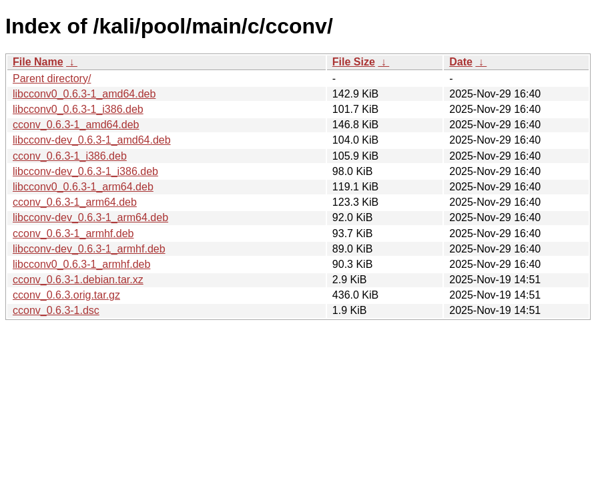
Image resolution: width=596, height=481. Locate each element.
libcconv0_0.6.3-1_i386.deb (78, 109)
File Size (353, 61)
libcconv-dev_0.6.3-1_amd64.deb (92, 140)
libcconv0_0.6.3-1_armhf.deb (81, 264)
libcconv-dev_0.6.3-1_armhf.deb (89, 249)
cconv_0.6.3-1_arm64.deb (75, 202)
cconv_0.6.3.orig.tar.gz (66, 295)
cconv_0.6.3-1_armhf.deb (73, 233)
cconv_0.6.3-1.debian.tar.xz (78, 279)
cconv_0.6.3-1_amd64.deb (76, 124)
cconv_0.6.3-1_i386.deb (70, 156)
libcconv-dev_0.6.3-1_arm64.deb (90, 217)
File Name (38, 61)
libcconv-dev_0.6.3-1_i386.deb (85, 171)
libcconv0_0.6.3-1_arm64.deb (83, 186)
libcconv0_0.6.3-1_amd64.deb (84, 94)
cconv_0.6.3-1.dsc (56, 310)
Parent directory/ (52, 78)
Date (461, 61)
